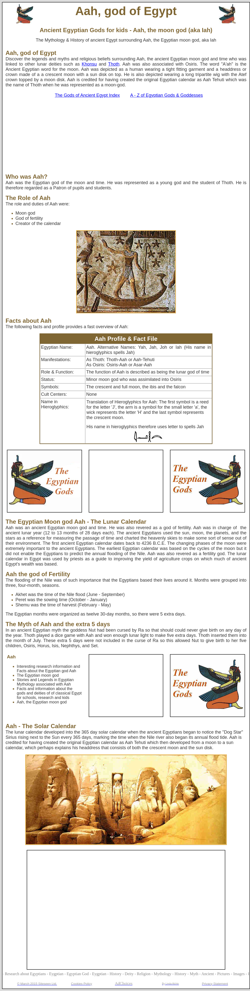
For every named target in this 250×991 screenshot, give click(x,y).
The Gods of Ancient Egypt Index (87, 95)
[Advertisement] (126, 136)
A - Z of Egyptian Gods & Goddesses (166, 95)
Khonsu (89, 64)
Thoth (113, 64)
